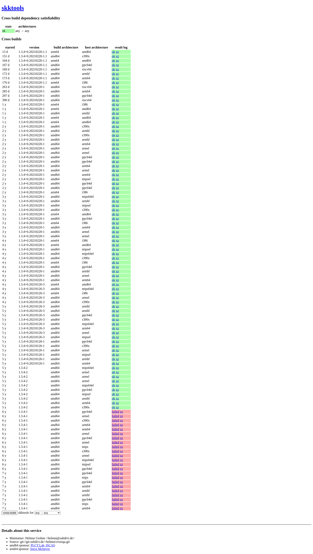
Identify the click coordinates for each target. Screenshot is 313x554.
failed (115, 411)
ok (113, 51)
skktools (13, 7)
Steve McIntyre (40, 549)
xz (117, 51)
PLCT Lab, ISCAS (43, 545)
